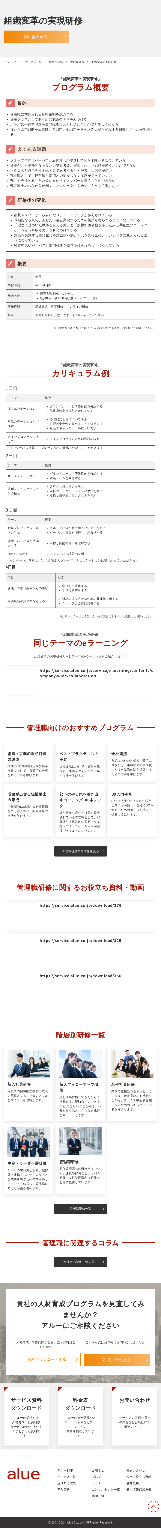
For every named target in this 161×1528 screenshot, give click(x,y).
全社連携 (132, 762)
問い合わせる (35, 37)
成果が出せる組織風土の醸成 (28, 810)
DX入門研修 (132, 810)
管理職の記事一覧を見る (80, 1261)
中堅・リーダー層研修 (28, 1158)
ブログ (96, 1476)
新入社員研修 (28, 1083)
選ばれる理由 (66, 1483)
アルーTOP (11, 61)
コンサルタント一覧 (106, 1489)
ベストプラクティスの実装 (80, 762)
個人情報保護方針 (138, 1489)
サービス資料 (26, 1416)
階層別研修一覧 (80, 1208)
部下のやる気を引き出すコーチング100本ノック (80, 810)
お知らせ (98, 1470)
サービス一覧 (33, 61)
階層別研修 (56, 61)
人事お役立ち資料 (138, 1476)
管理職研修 (77, 61)
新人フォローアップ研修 (80, 1083)
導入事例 (63, 1489)
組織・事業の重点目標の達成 (28, 762)
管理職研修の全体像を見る (80, 851)
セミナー (98, 1483)
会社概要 (132, 1483)
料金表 (80, 1416)
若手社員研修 (132, 1083)
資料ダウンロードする (47, 1359)
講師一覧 (98, 1496)
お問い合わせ (134, 1416)
